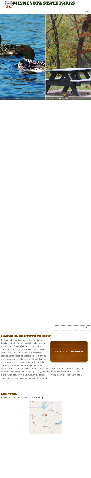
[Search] (71, 328)
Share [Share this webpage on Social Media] (85, 11)
